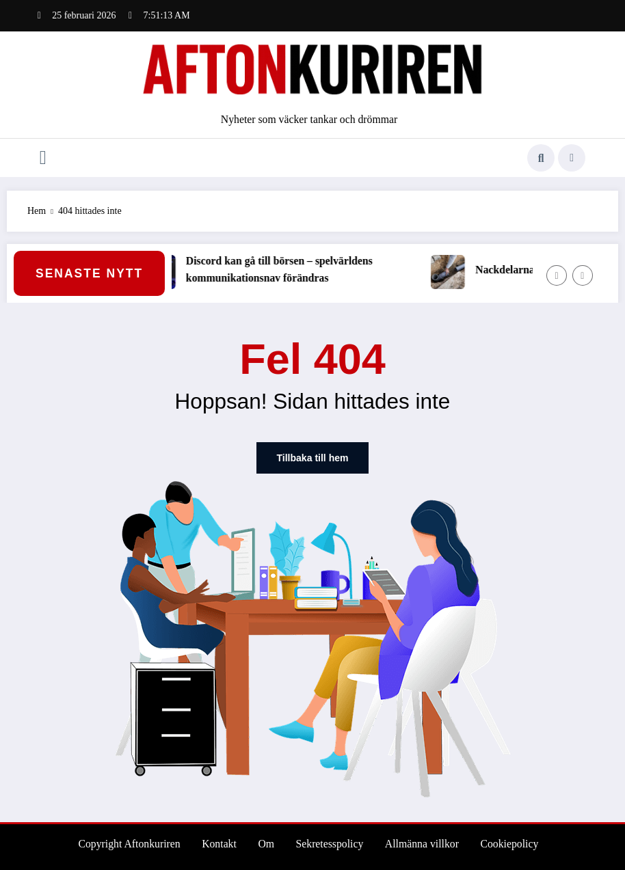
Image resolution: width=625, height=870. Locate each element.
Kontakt (219, 843)
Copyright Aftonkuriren (129, 843)
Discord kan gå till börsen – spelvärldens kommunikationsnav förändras (287, 269)
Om (266, 843)
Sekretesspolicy (330, 843)
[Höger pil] (582, 275)
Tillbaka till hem (313, 457)
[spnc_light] (571, 158)
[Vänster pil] (556, 275)
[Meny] (43, 158)
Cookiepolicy (509, 843)
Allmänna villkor (422, 843)
